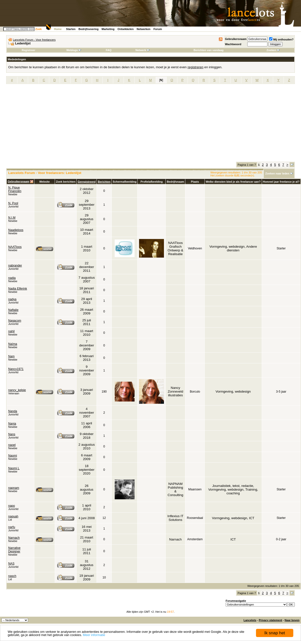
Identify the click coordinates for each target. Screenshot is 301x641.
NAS (11, 563)
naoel (12, 445)
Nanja (12, 423)
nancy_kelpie (17, 390)
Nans (11, 434)
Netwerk (143, 50)
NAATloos (15, 247)
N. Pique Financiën (14, 189)
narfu (11, 527)
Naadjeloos (15, 230)
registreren (195, 67)
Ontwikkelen (125, 29)
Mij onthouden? (281, 39)
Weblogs (73, 50)
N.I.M (11, 217)
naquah (13, 516)
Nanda (12, 411)
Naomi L (13, 468)
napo (11, 505)
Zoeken (273, 50)
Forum (157, 29)
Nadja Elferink (17, 288)
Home (58, 29)
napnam (13, 488)
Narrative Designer (14, 549)
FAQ (108, 50)
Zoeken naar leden (277, 173)
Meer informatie (94, 635)
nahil (11, 331)
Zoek (38, 29)
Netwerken (143, 29)
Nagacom (14, 320)
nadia (12, 278)
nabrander (15, 265)
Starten (71, 29)
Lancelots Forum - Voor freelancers (34, 39)
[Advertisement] (150, 124)
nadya (12, 299)
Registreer (28, 50)
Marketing (107, 29)
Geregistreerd (87, 181)
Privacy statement (270, 620)
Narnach (14, 538)
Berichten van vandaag (208, 50)
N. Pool (13, 203)
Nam (11, 356)
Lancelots (250, 620)
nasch (12, 576)
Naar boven (292, 620)
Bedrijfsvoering (89, 29)
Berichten (104, 181)
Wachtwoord (233, 44)
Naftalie (13, 310)
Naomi (12, 455)
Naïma (12, 344)
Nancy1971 (16, 369)
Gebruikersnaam (236, 38)
